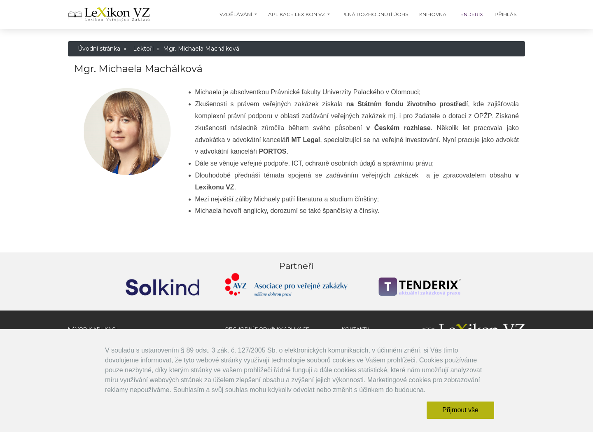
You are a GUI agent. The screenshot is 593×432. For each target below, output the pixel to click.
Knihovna (432, 14)
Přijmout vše (460, 409)
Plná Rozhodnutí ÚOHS (374, 14)
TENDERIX (470, 14)
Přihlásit (508, 14)
